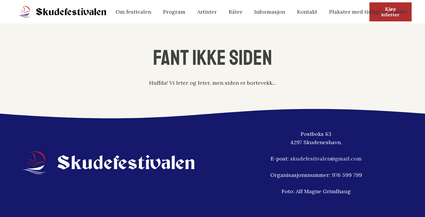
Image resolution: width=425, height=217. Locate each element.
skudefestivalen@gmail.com (326, 158)
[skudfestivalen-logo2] (62, 12)
